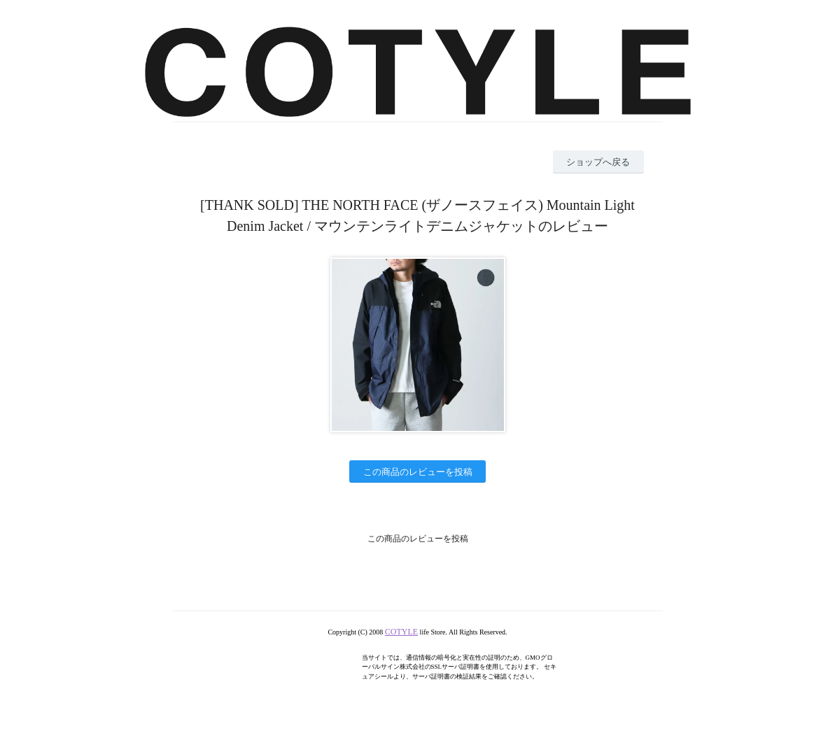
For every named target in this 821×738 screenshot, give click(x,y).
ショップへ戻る (598, 162)
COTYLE (401, 632)
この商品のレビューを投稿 (417, 472)
